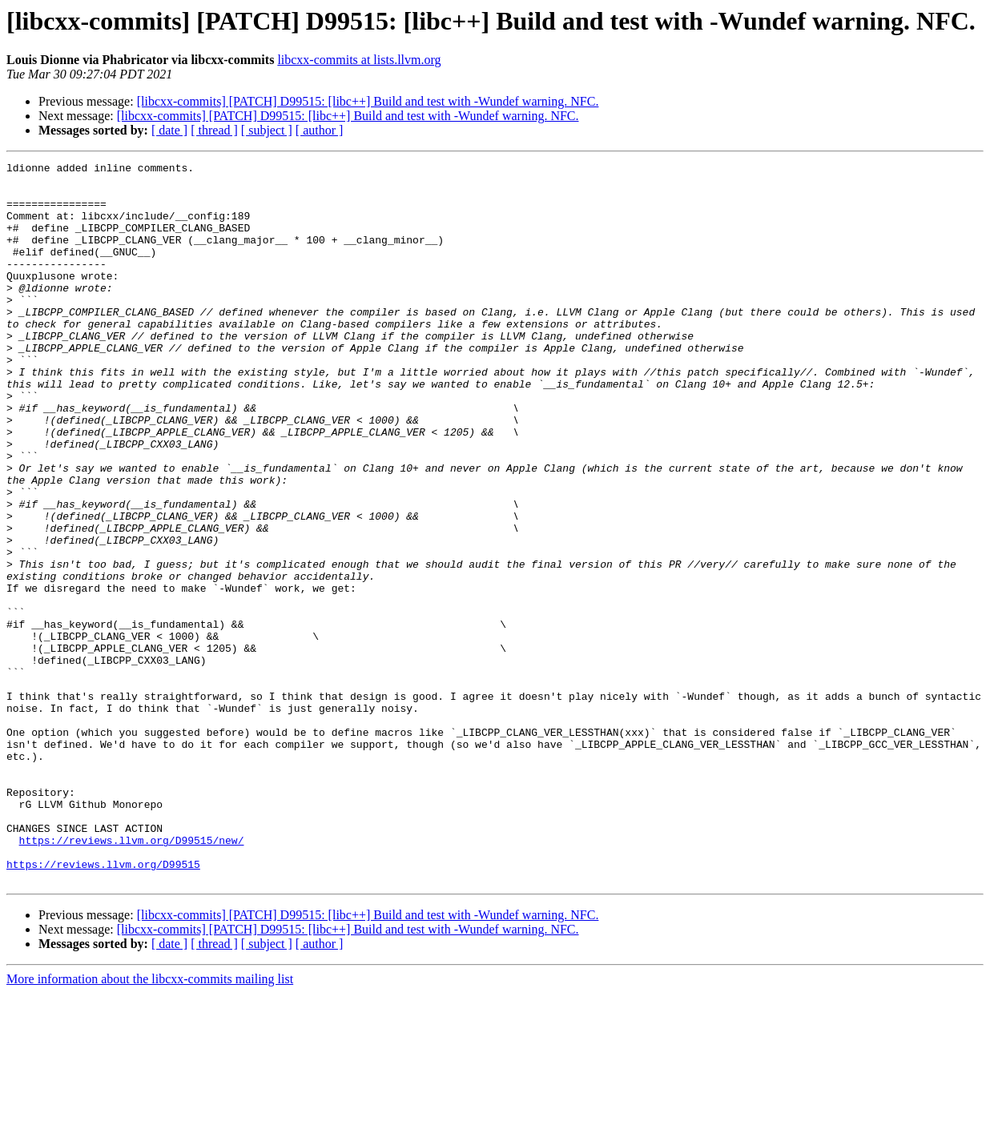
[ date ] (169, 130)
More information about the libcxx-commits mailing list (149, 1123)
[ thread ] (214, 130)
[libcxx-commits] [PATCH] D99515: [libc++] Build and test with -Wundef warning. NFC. (368, 101)
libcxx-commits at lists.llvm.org (359, 59)
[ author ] (320, 130)
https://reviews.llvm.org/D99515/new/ (131, 977)
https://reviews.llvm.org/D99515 (103, 1005)
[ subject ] (266, 130)
